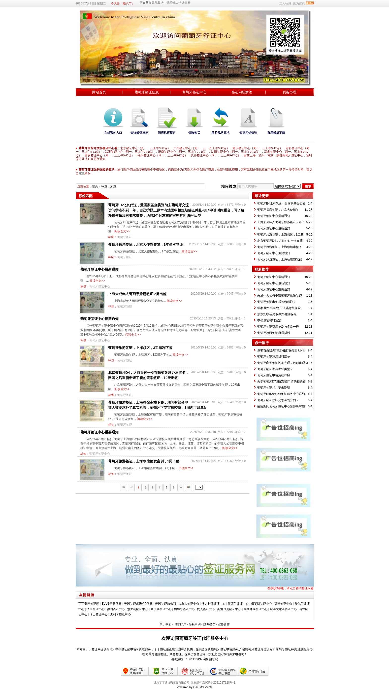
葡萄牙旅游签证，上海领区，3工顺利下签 (140, 348)
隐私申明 (195, 624)
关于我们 (165, 624)
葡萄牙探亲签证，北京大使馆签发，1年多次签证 (145, 244)
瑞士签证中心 (98, 614)
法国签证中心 (95, 609)
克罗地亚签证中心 (255, 609)
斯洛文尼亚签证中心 (283, 609)
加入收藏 (285, 3)
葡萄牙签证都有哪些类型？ (275, 369)
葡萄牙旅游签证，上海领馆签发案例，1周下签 (144, 461)
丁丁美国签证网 (88, 603)
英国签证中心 (283, 603)
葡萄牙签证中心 (194, 92)
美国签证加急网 (165, 603)
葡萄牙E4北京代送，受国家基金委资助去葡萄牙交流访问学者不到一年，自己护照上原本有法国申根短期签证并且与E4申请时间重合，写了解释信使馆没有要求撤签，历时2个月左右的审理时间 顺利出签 (176, 210)
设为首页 (299, 3)
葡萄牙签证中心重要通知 (99, 432)
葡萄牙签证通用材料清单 (273, 356)
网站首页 (99, 92)
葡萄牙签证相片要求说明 (273, 387)
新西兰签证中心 (238, 603)
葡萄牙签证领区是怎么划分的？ (278, 400)
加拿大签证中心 (188, 603)
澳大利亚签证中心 (214, 603)
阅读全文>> (122, 231)
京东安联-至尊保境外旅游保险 (277, 314)
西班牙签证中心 (161, 609)
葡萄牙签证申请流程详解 (273, 375)
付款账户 (180, 624)
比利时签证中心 (120, 614)
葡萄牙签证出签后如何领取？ (276, 302)
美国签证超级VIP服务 (138, 603)
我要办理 (289, 92)
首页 (95, 186)
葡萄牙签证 (124, 237)
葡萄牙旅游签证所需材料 (273, 333)
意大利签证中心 (137, 609)
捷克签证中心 (206, 609)
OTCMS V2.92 (203, 687)
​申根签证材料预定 (269, 320)
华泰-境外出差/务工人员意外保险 (279, 308)
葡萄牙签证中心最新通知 (99, 269)
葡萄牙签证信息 (146, 92)
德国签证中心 (116, 609)
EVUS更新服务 (111, 603)
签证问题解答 (241, 92)
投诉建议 (209, 624)
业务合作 (224, 624)
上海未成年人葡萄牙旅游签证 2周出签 (137, 294)
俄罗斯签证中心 (261, 603)
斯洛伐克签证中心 (229, 609)
